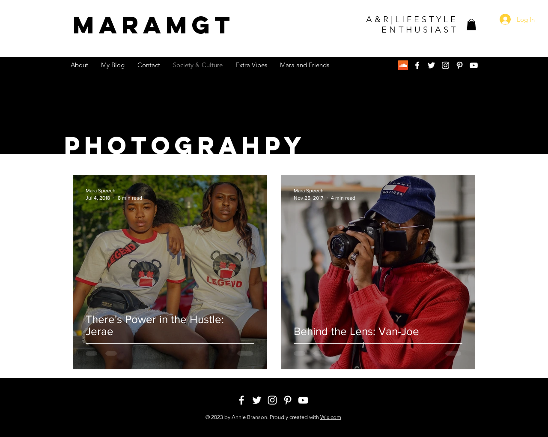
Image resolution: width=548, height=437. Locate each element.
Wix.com (330, 417)
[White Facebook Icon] (417, 65)
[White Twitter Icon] (431, 65)
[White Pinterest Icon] (460, 65)
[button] (471, 24)
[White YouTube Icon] (474, 65)
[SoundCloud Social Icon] (403, 65)
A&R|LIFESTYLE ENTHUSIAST (412, 24)
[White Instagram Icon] (445, 65)
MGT (154, 24)
